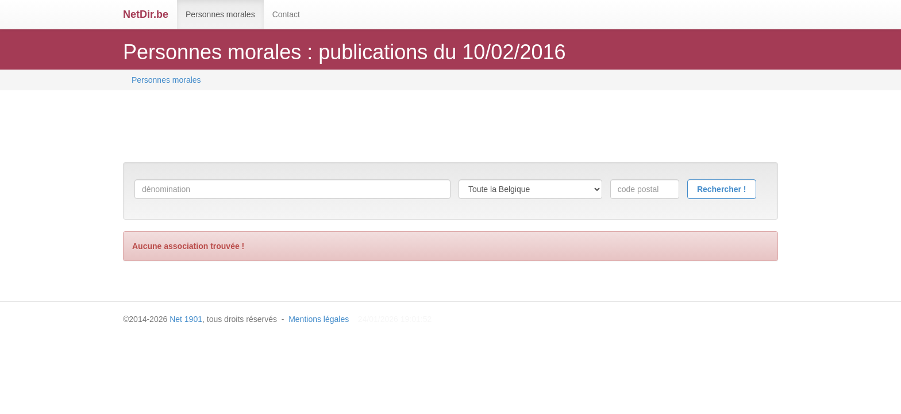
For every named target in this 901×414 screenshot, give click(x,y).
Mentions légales (318, 319)
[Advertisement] (332, 128)
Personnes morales (220, 14)
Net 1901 (186, 319)
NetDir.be (145, 14)
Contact (286, 14)
